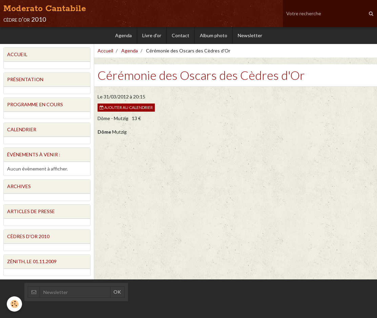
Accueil (105, 50)
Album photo (213, 35)
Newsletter (250, 35)
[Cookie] (14, 304)
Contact (180, 35)
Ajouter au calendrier (126, 107)
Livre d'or (151, 35)
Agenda (123, 35)
